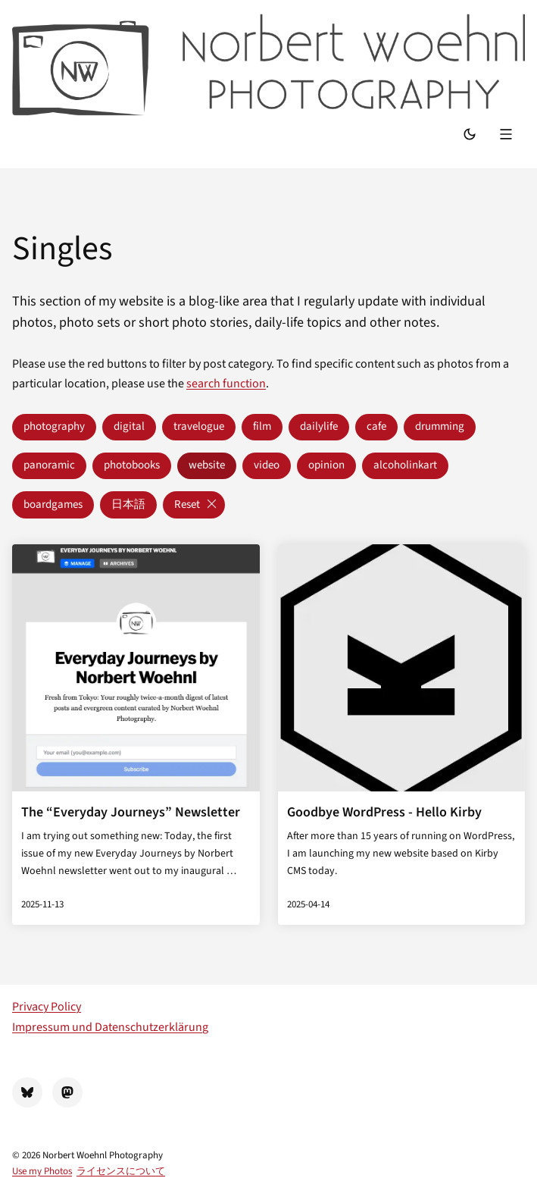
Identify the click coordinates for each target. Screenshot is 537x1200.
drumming (439, 426)
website (207, 465)
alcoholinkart (405, 465)
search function (226, 383)
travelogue (198, 426)
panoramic (49, 465)
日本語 (128, 504)
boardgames (53, 504)
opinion (326, 465)
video (266, 465)
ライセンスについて (120, 1171)
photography (54, 426)
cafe (376, 426)
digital (129, 426)
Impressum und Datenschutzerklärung (110, 1027)
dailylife (319, 426)
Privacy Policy (46, 1006)
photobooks (132, 465)
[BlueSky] (27, 1092)
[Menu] (508, 135)
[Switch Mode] (470, 135)
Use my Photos (42, 1171)
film (262, 426)
